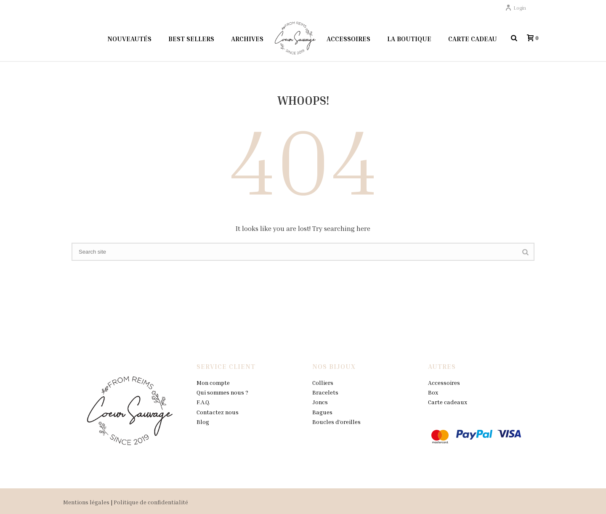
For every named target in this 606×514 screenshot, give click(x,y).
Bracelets (325, 392)
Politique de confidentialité (151, 502)
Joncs (320, 401)
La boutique (409, 38)
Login (515, 8)
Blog (203, 421)
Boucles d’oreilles (336, 421)
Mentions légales (86, 502)
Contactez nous (218, 412)
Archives (247, 38)
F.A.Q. (203, 401)
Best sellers (191, 38)
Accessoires (348, 38)
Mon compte (213, 382)
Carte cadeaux (447, 401)
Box (433, 392)
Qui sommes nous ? (222, 392)
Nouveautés (129, 38)
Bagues (322, 412)
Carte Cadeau (472, 38)
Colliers (322, 382)
